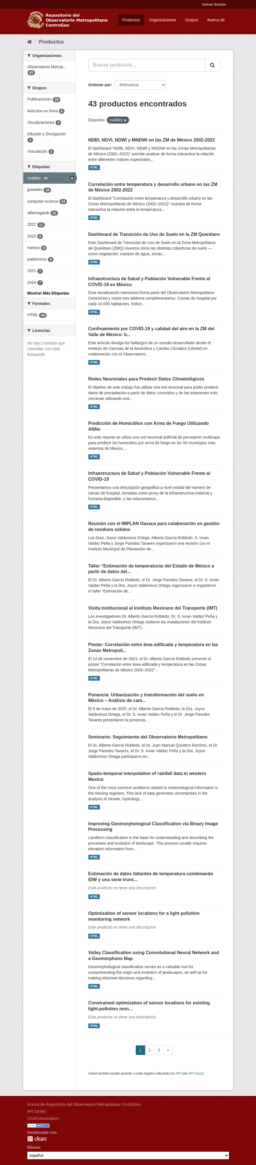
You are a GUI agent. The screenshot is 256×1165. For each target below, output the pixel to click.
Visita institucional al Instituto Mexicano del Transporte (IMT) (153, 608)
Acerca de (216, 20)
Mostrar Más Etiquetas (48, 293)
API (178, 1073)
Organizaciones (162, 20)
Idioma (33, 1147)
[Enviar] (212, 65)
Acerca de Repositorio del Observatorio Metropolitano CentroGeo (84, 1104)
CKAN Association (43, 1118)
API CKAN (36, 1111)
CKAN (36, 1139)
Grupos (191, 20)
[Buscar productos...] (147, 65)
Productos (131, 20)
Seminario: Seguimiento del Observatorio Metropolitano (147, 737)
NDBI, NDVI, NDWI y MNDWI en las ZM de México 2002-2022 (151, 140)
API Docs (195, 1073)
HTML (94, 167)
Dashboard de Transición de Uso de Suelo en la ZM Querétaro (154, 234)
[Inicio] (29, 42)
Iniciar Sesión (214, 4)
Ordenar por (99, 85)
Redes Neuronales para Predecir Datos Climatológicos (146, 379)
